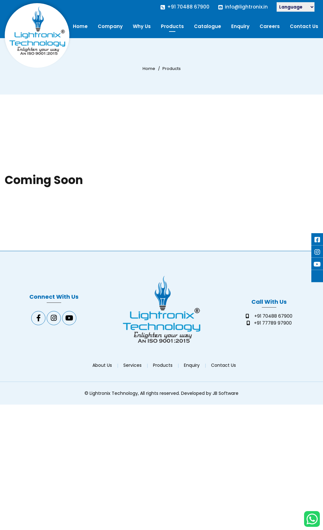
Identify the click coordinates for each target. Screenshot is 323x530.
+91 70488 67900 (188, 6)
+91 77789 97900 (273, 323)
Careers (270, 26)
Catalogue (207, 26)
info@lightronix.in (246, 6)
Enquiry (240, 26)
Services (132, 365)
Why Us (142, 26)
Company (110, 26)
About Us (102, 365)
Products (172, 26)
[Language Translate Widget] (295, 7)
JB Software (225, 393)
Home (80, 26)
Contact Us (304, 26)
